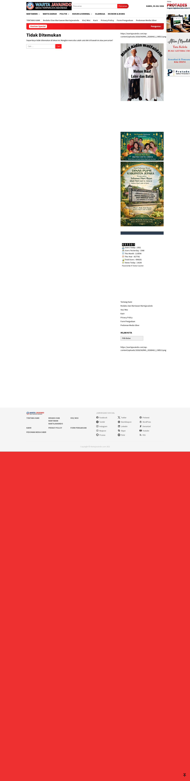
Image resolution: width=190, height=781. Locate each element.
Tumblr (100, 422)
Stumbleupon (125, 422)
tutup (169, 1)
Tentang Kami (126, 302)
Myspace (101, 431)
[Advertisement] (95, 382)
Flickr (121, 435)
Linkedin (122, 426)
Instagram (101, 426)
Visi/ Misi (124, 309)
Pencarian (123, 6)
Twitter (122, 417)
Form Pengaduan (128, 321)
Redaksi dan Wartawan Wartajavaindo (137, 306)
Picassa (100, 435)
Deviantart (145, 426)
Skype (121, 431)
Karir (123, 313)
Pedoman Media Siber (130, 325)
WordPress (145, 422)
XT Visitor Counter (137, 266)
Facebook (101, 417)
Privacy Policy (127, 317)
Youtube (144, 431)
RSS (142, 435)
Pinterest (144, 417)
